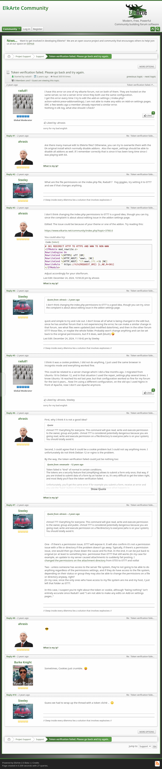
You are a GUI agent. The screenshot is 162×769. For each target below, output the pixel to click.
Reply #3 (10, 207)
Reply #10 (11, 694)
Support (40, 56)
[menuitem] (158, 29)
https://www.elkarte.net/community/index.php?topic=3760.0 (79, 230)
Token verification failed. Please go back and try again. (79, 56)
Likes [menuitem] (149, 115)
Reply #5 (10, 355)
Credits (35, 763)
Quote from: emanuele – (65, 464)
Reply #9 (10, 656)
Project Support (23, 56)
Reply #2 (10, 174)
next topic (150, 76)
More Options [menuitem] (146, 66)
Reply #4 (10, 290)
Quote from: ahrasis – (63, 299)
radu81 (23, 91)
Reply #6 (10, 412)
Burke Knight (23, 662)
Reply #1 (10, 135)
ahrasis (23, 141)
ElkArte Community (25, 8)
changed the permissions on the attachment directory (75, 560)
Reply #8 (10, 618)
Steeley (23, 180)
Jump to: (133, 746)
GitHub (30, 43)
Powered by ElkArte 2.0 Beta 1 (16, 763)
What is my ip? (50, 166)
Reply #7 (10, 505)
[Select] (55, 242)
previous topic (135, 76)
